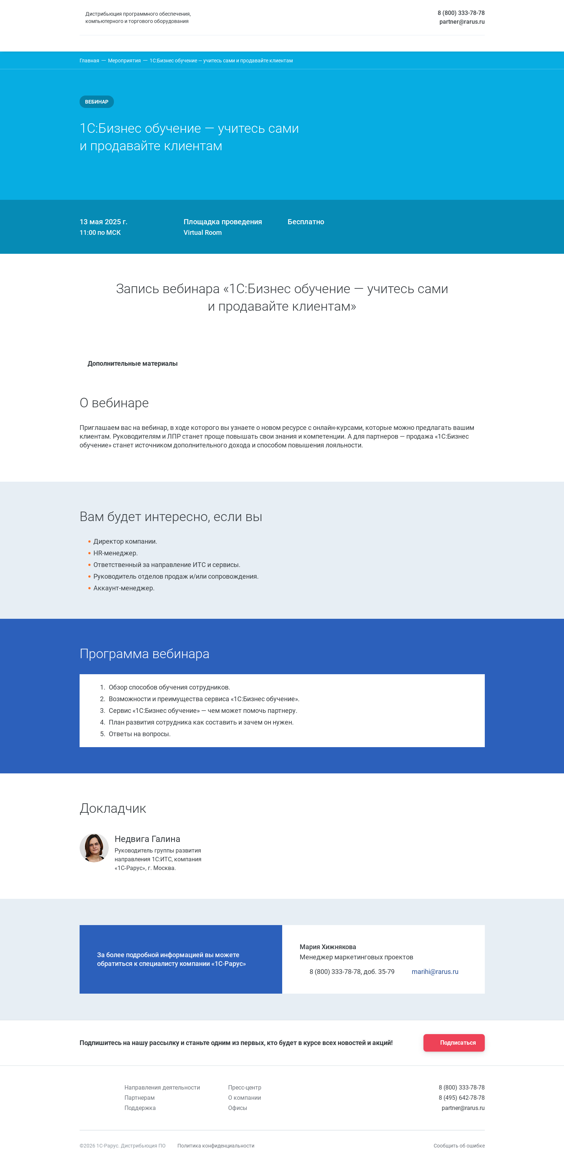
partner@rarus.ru (462, 21)
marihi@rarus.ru (431, 971)
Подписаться (452, 1042)
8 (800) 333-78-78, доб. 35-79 (347, 971)
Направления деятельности (162, 1087)
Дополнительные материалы (129, 363)
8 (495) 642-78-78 (462, 1097)
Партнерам (139, 1097)
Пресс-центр (244, 1087)
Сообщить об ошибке (459, 1146)
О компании (244, 1097)
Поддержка (140, 1107)
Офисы (237, 1107)
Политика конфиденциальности (215, 1146)
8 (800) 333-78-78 (461, 12)
